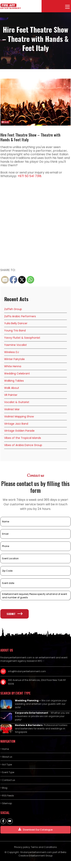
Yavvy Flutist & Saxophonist (22, 338)
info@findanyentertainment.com (27, 671)
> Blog (3, 787)
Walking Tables (14, 381)
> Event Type (7, 772)
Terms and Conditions (44, 847)
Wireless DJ (11, 352)
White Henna (12, 366)
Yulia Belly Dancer (15, 323)
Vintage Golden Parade (19, 431)
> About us (6, 756)
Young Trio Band (15, 330)
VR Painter (10, 395)
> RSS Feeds (7, 795)
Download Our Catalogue (35, 829)
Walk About (11, 388)
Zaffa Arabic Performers (20, 316)
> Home (4, 749)
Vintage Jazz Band (16, 424)
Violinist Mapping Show (19, 416)
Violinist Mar (12, 409)
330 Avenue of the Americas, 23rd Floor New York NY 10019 (37, 681)
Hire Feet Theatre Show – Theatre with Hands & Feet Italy (30, 137)
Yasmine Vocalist (15, 345)
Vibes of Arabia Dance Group (23, 445)
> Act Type (6, 764)
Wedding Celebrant (17, 373)
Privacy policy (22, 847)
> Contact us (7, 780)
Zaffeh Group (13, 309)
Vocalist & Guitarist (16, 402)
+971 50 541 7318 (29, 176)
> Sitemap (6, 803)
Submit (14, 614)
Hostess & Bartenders (28, 725)
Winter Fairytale (14, 359)
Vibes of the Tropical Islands (22, 438)
